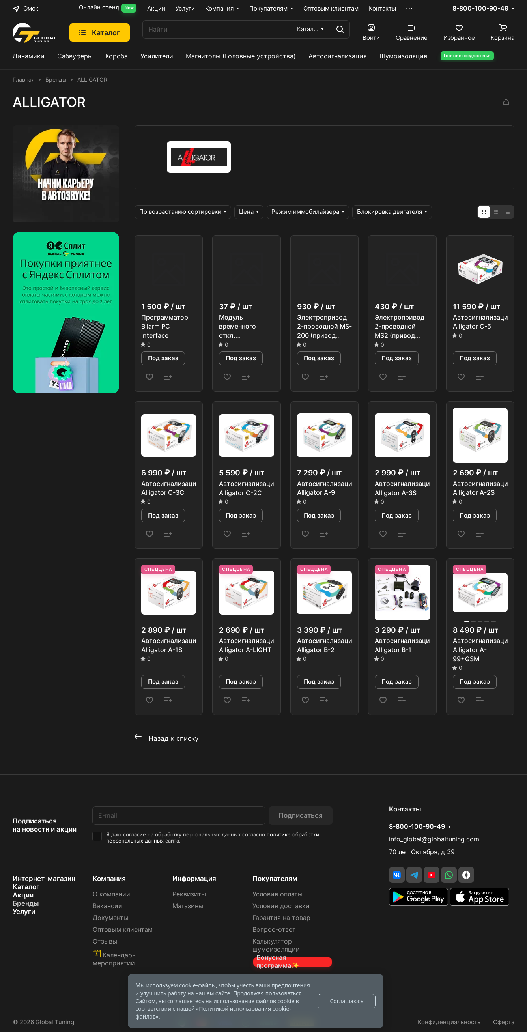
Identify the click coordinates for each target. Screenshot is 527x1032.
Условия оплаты (277, 894)
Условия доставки (281, 906)
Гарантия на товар (281, 918)
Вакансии (107, 906)
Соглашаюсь (346, 1001)
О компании (111, 894)
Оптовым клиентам (123, 929)
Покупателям (274, 878)
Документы (110, 918)
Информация (194, 878)
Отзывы (105, 941)
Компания (109, 878)
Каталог (26, 887)
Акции (23, 895)
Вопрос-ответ (274, 929)
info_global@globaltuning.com (434, 839)
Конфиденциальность (449, 1022)
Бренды (26, 903)
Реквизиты (189, 894)
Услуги (24, 912)
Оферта (503, 1022)
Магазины (187, 906)
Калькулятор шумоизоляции (276, 945)
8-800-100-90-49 (480, 8)
